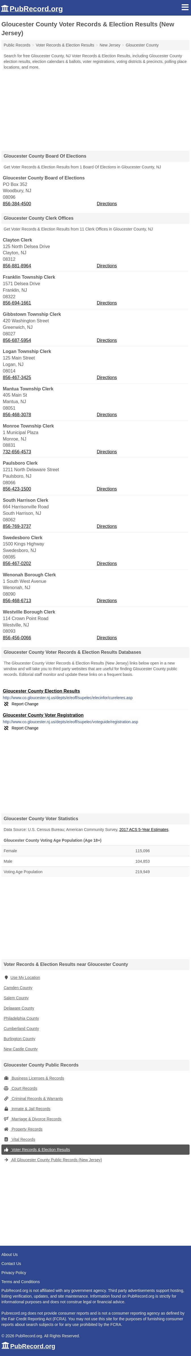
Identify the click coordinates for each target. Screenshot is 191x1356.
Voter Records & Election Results (37, 1149)
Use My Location (22, 977)
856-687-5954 (17, 340)
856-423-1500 (17, 488)
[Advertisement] (95, 108)
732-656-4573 (17, 451)
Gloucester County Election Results (41, 691)
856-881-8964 (17, 265)
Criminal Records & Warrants (33, 1098)
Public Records (17, 45)
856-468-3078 (17, 414)
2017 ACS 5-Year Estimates (143, 829)
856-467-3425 (17, 377)
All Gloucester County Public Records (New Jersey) (53, 1160)
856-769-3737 (17, 526)
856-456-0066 (17, 637)
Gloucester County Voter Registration (43, 715)
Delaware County (19, 1008)
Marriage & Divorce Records (32, 1119)
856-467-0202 (17, 563)
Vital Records (19, 1139)
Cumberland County (21, 1028)
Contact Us (11, 1263)
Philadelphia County (21, 1018)
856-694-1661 (17, 303)
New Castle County (21, 1049)
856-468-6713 (17, 600)
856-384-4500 (17, 203)
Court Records (20, 1088)
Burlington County (19, 1038)
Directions (107, 203)
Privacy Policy (13, 1272)
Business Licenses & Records (34, 1078)
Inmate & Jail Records (27, 1109)
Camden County (18, 987)
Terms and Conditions (20, 1281)
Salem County (16, 998)
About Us (9, 1254)
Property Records (23, 1129)
